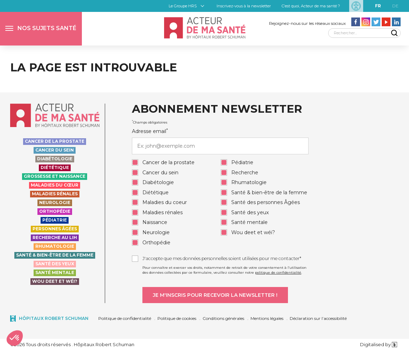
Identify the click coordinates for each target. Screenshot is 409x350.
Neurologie (54, 202)
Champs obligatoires (149, 122)
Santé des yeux (54, 263)
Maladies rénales (55, 193)
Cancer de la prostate (54, 141)
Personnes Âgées (55, 228)
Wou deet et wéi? (54, 281)
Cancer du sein (54, 150)
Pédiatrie (54, 220)
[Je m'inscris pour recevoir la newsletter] (215, 295)
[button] (41, 29)
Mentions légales (267, 318)
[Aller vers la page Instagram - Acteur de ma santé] (365, 22)
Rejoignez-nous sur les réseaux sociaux (307, 23)
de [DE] (395, 5)
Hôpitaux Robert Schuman (54, 318)
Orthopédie (54, 211)
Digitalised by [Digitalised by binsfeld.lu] (378, 344)
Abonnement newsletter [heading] (217, 109)
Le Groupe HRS (183, 6)
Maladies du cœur (54, 185)
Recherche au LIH (55, 237)
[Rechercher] (364, 33)
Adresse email (220, 141)
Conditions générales (223, 318)
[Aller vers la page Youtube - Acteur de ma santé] (386, 22)
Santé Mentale (54, 272)
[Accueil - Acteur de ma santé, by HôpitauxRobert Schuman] (204, 27)
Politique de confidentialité (124, 318)
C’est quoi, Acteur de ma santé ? (311, 6)
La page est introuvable (93, 67)
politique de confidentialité (278, 272)
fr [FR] (378, 5)
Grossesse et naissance (54, 176)
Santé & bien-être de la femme (54, 255)
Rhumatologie (54, 246)
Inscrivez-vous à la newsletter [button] (244, 6)
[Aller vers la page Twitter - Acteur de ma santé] (376, 22)
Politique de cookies (176, 318)
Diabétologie (54, 158)
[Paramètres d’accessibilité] (356, 6)
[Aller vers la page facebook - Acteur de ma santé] (355, 22)
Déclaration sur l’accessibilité (318, 318)
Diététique (55, 167)
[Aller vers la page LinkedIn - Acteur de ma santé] (396, 22)
